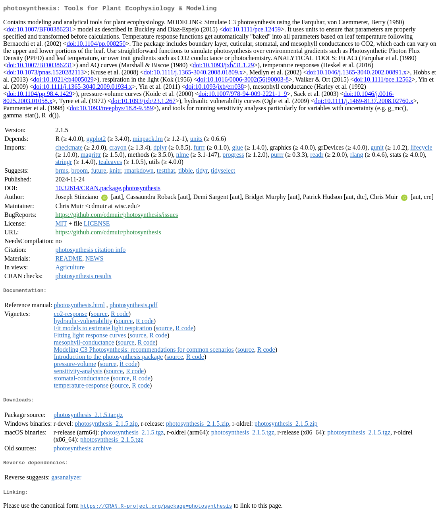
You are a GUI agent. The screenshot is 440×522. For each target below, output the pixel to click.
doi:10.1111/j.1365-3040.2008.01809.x (193, 73)
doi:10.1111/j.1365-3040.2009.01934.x (82, 88)
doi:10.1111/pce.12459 (252, 30)
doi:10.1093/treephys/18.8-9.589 (111, 109)
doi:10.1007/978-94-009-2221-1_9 (243, 95)
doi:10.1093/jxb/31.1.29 (223, 66)
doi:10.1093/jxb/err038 (214, 88)
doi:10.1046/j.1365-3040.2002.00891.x (356, 73)
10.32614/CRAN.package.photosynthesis (107, 189)
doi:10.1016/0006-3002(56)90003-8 (243, 81)
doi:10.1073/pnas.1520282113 (45, 73)
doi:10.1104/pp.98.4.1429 (39, 95)
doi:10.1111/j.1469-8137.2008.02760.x (363, 102)
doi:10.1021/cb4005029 (63, 81)
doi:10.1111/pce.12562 (383, 81)
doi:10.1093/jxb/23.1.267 (143, 102)
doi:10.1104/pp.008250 (96, 45)
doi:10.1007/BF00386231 (39, 30)
